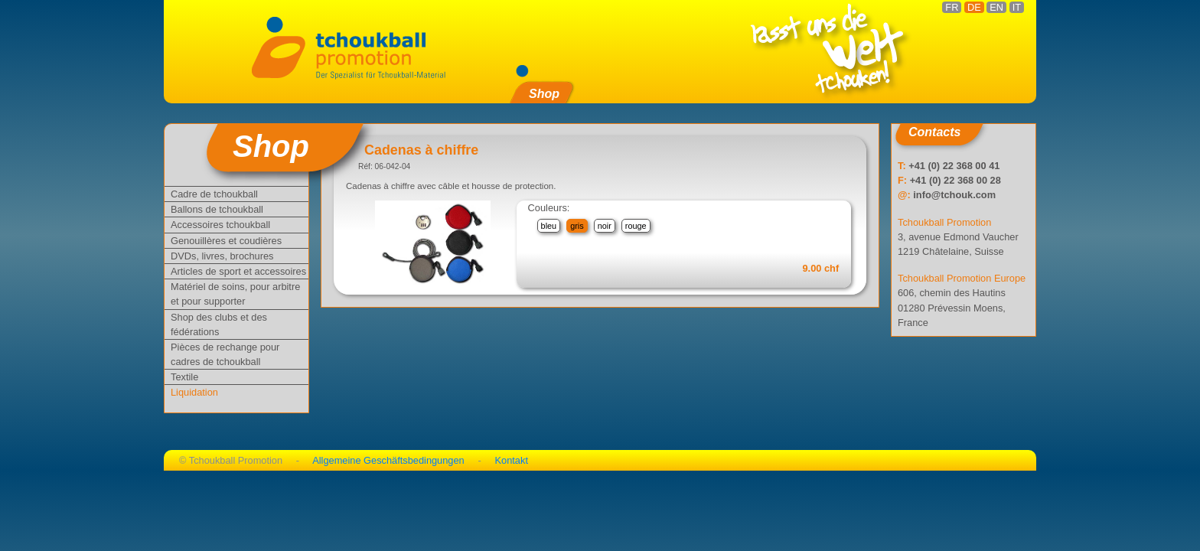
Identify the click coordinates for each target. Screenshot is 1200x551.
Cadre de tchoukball (214, 194)
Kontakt (511, 460)
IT (1016, 7)
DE (974, 7)
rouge (636, 225)
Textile (184, 377)
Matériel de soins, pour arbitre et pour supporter (235, 294)
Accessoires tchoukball (220, 224)
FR (951, 7)
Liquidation (194, 392)
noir (604, 225)
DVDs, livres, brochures (222, 256)
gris (577, 225)
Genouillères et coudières (226, 240)
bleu (549, 225)
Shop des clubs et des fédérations (219, 324)
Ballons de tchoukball (217, 209)
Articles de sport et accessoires (238, 271)
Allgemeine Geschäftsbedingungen (388, 460)
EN (996, 7)
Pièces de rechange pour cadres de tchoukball (225, 354)
